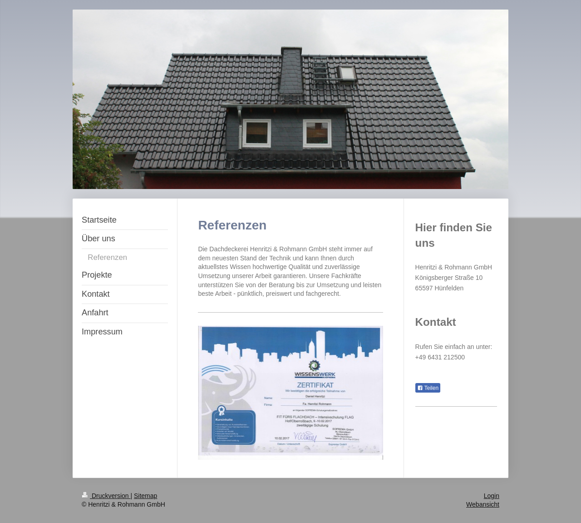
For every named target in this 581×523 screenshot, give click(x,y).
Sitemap (145, 495)
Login (491, 495)
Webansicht (482, 504)
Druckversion (106, 495)
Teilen (427, 388)
